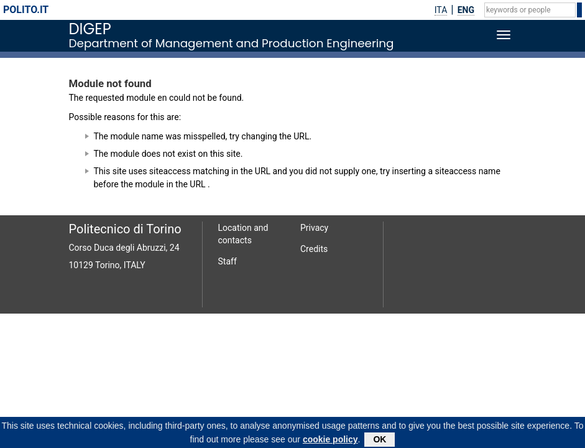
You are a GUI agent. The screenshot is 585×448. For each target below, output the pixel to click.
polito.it (25, 10)
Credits (314, 249)
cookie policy (330, 441)
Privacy (314, 228)
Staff (227, 261)
